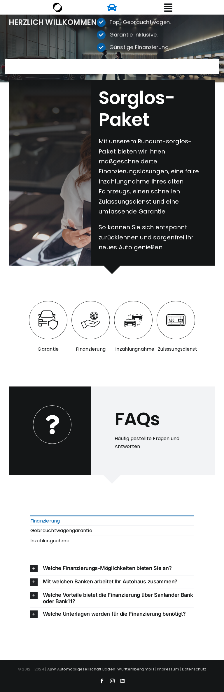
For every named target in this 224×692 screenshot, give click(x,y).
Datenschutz (194, 669)
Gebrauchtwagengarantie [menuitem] (61, 530)
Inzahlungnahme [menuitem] (49, 540)
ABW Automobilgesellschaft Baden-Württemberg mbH (100, 669)
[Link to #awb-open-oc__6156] (168, 7)
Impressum (168, 669)
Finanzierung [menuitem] (45, 521)
